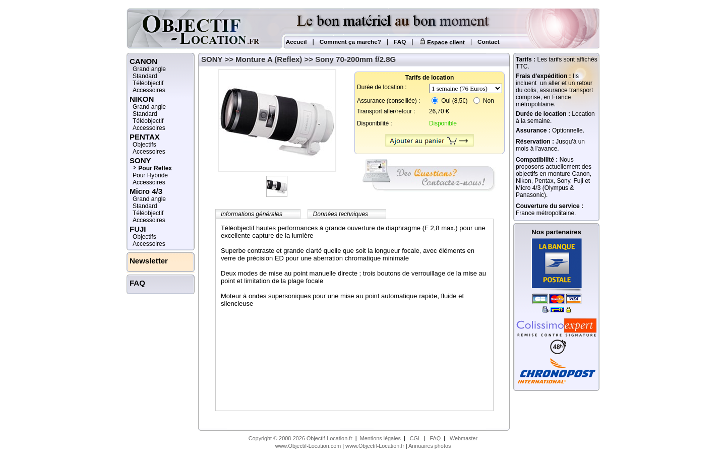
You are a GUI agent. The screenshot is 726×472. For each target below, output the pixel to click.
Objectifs (144, 144)
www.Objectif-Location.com (308, 446)
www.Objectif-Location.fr (374, 446)
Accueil (295, 41)
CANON (143, 61)
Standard (145, 76)
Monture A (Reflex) (268, 59)
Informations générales (251, 214)
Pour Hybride (150, 175)
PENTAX (145, 136)
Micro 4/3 (146, 191)
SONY (211, 59)
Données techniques (340, 214)
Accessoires (149, 90)
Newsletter (149, 260)
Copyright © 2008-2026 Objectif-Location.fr (300, 438)
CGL (415, 438)
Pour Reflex (155, 168)
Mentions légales (380, 438)
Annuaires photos (429, 446)
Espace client (442, 42)
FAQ (400, 41)
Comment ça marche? (350, 41)
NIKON (142, 99)
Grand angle (149, 69)
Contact (488, 41)
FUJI (138, 229)
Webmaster (463, 438)
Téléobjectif (148, 83)
